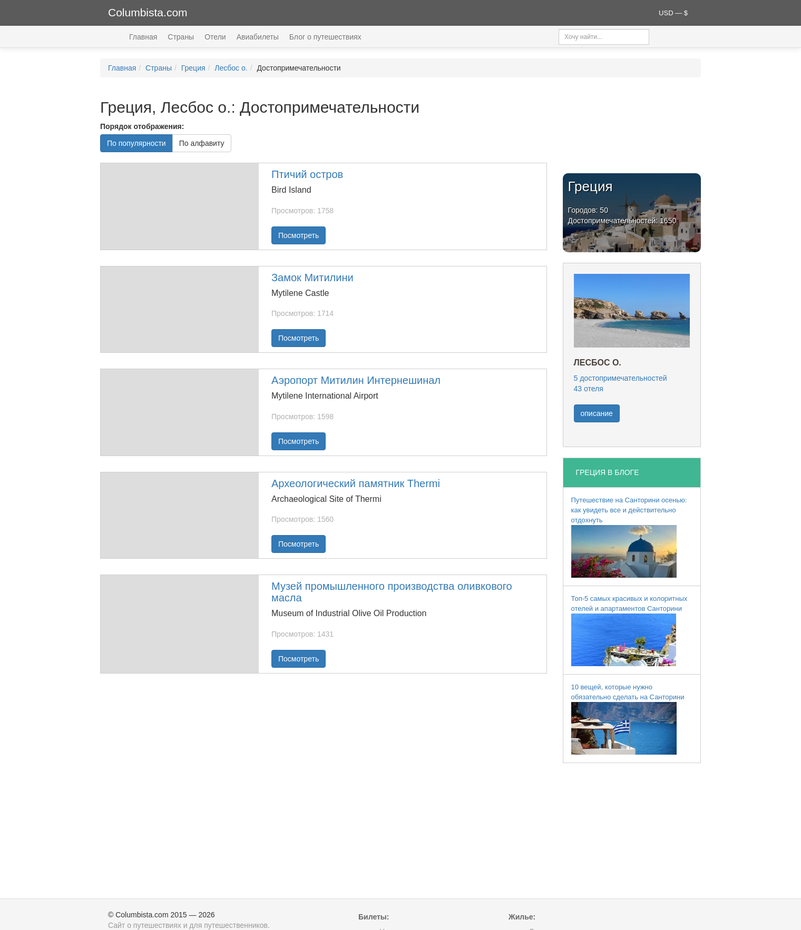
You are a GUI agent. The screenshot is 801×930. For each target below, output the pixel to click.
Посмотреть (298, 235)
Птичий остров (307, 174)
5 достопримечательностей (620, 378)
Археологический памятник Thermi (355, 483)
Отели (215, 37)
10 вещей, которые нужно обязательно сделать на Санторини (628, 719)
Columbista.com (148, 12)
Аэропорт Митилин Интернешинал (356, 380)
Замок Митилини (312, 277)
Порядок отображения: (142, 126)
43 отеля (588, 388)
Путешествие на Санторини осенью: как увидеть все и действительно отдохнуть (629, 537)
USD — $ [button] (673, 13)
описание (597, 413)
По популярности (136, 143)
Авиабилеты (258, 37)
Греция (193, 68)
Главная (143, 37)
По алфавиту (201, 143)
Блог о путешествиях (325, 37)
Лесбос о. (230, 68)
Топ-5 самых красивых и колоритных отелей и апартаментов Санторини (629, 630)
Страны (181, 37)
